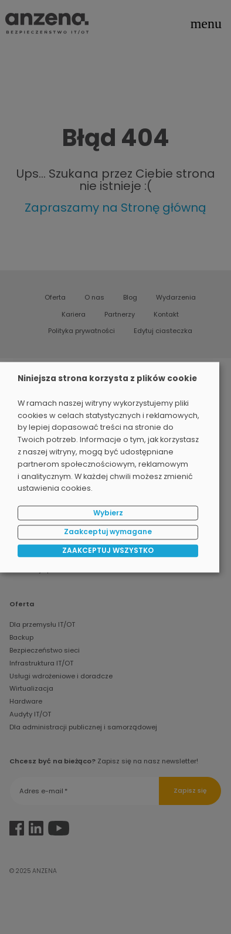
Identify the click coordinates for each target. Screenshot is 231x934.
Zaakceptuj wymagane (108, 532)
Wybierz (108, 513)
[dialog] (109, 467)
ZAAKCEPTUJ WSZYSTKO (108, 551)
